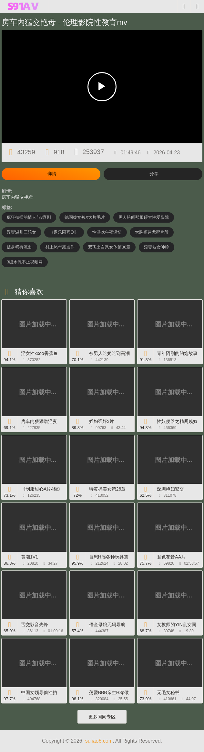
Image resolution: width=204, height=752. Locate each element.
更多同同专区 (102, 716)
